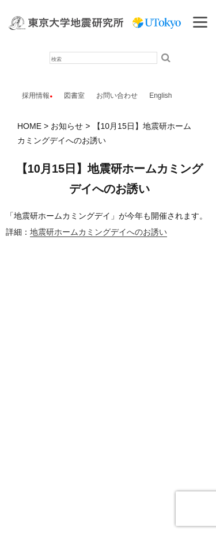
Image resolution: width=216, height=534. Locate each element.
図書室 (74, 95)
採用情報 (36, 95)
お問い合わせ (117, 95)
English (160, 95)
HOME (29, 126)
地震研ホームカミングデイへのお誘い (98, 232)
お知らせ (67, 126)
